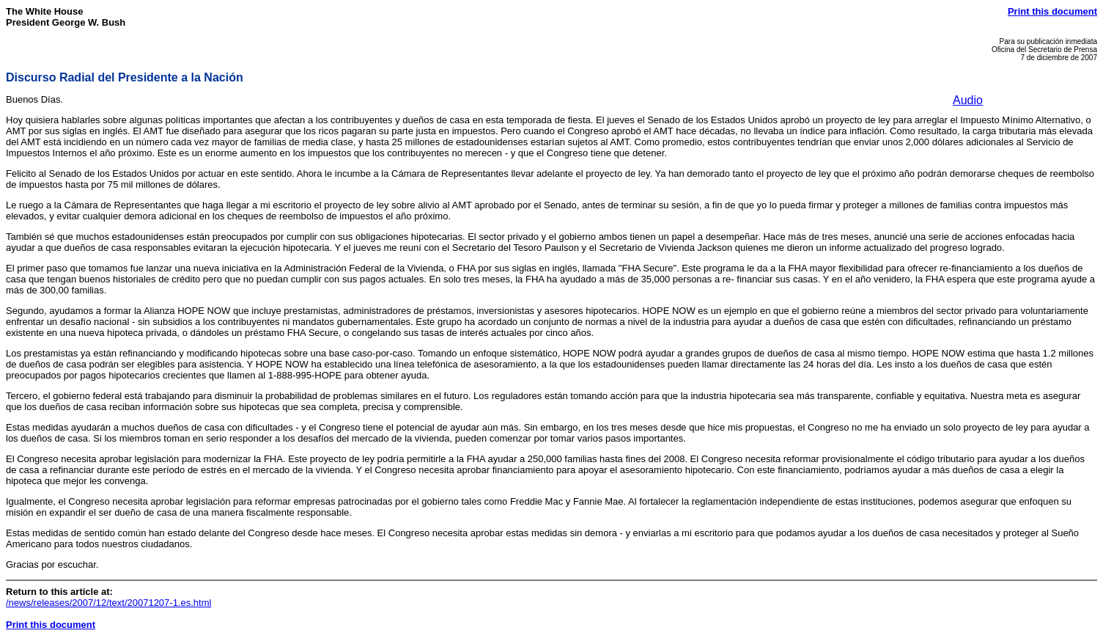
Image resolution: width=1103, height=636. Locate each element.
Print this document (1052, 11)
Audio (968, 100)
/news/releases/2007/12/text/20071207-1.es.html (108, 602)
